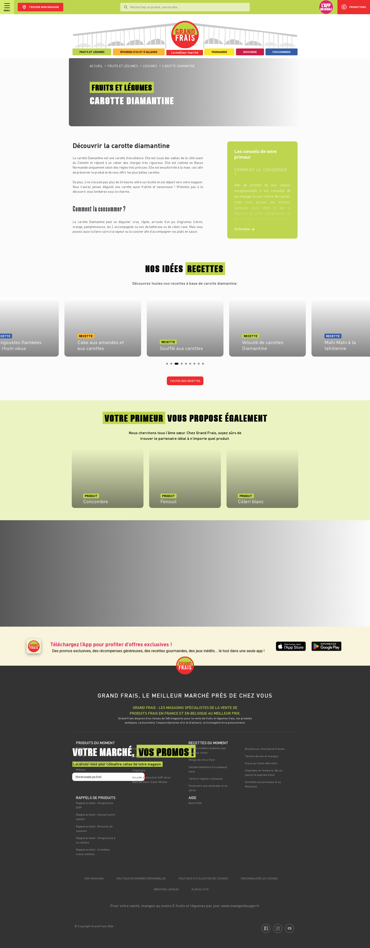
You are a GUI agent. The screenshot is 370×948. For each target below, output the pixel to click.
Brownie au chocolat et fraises (265, 749)
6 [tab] (191, 365)
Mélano (80, 769)
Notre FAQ (195, 803)
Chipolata (138, 770)
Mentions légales (166, 889)
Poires (136, 763)
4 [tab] (183, 365)
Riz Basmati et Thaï (89, 776)
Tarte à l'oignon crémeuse (206, 778)
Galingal (81, 755)
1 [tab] (168, 365)
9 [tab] (204, 365)
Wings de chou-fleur (202, 759)
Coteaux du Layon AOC (147, 756)
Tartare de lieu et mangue (261, 756)
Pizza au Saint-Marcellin (261, 763)
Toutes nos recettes (185, 381)
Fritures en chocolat (145, 749)
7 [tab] (195, 365)
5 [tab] (187, 365)
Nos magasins (94, 878)
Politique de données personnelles (141, 878)
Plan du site (200, 889)
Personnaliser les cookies (259, 878)
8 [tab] (200, 365)
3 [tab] (177, 365)
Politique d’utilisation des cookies (203, 878)
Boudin (80, 748)
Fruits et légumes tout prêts (94, 762)
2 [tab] (172, 365)
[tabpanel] (185, 326)
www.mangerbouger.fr (240, 905)
